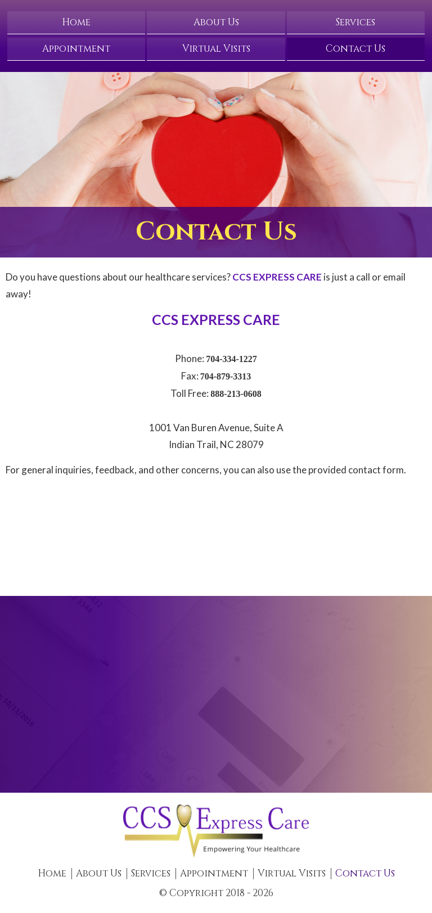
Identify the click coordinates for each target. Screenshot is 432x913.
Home (76, 22)
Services (355, 22)
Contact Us (355, 48)
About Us (216, 22)
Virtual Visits (216, 48)
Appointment (76, 48)
